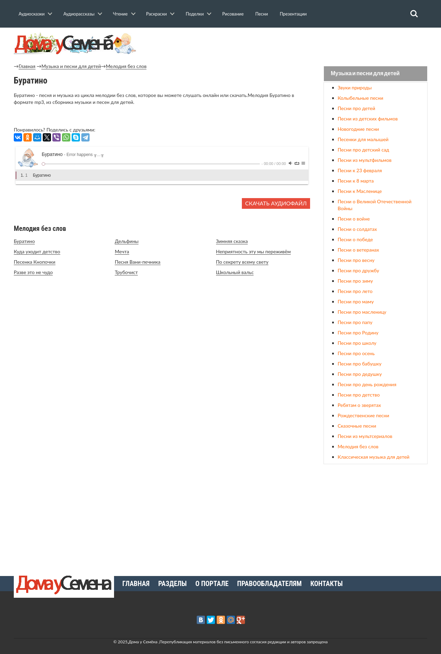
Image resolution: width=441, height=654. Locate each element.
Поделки (195, 14)
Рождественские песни (363, 415)
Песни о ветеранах (358, 250)
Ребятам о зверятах (359, 405)
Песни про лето (355, 291)
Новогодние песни (358, 129)
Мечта (122, 251)
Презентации (293, 14)
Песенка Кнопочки (34, 262)
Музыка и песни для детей (71, 66)
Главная (27, 66)
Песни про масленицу (362, 312)
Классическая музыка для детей (373, 457)
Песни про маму (356, 301)
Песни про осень (356, 353)
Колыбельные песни (360, 98)
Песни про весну (356, 260)
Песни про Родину (358, 332)
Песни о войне (354, 219)
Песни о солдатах (357, 229)
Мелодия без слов (126, 66)
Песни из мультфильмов (364, 160)
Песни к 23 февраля (360, 170)
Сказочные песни (357, 426)
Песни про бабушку (359, 364)
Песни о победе (355, 239)
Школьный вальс (235, 272)
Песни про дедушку (360, 374)
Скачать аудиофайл (276, 203)
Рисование (233, 14)
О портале (211, 583)
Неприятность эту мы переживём (253, 251)
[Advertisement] (375, 517)
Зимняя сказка (232, 241)
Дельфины (127, 241)
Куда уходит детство (37, 251)
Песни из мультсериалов (365, 436)
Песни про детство (359, 395)
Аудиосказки (31, 14)
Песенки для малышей (363, 139)
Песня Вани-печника (137, 262)
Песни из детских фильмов (368, 118)
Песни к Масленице (360, 191)
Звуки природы (355, 87)
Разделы (172, 583)
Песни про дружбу (358, 270)
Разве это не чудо (33, 272)
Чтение (120, 14)
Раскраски (156, 14)
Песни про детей (356, 108)
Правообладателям (269, 583)
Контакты (326, 583)
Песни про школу (357, 343)
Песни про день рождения (367, 384)
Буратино (24, 241)
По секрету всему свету (242, 262)
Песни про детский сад (363, 150)
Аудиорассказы (78, 14)
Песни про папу (355, 322)
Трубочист (126, 272)
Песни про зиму (355, 281)
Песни (261, 14)
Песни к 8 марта (356, 181)
